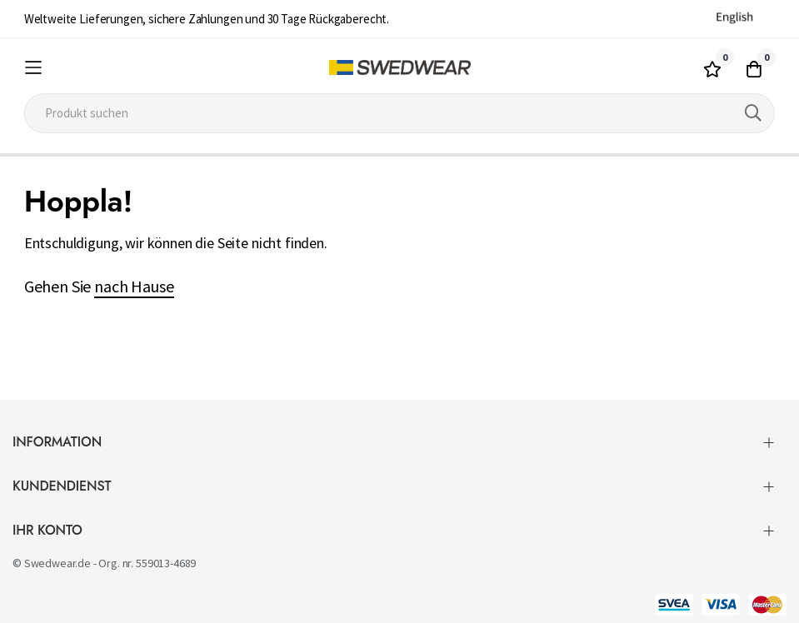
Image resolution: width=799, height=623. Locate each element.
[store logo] (399, 68)
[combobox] (399, 113)
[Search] (753, 113)
